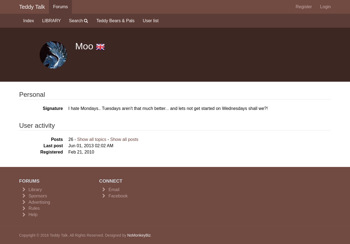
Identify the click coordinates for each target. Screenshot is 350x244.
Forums (60, 6)
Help (32, 214)
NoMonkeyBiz (139, 235)
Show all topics (91, 139)
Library (35, 189)
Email (114, 189)
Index (28, 20)
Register (304, 6)
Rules (34, 208)
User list (151, 20)
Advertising (39, 202)
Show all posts (124, 139)
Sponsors (37, 196)
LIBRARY (51, 20)
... (167, 108)
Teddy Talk (32, 7)
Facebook (118, 196)
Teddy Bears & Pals (115, 20)
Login (325, 6)
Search (78, 20)
